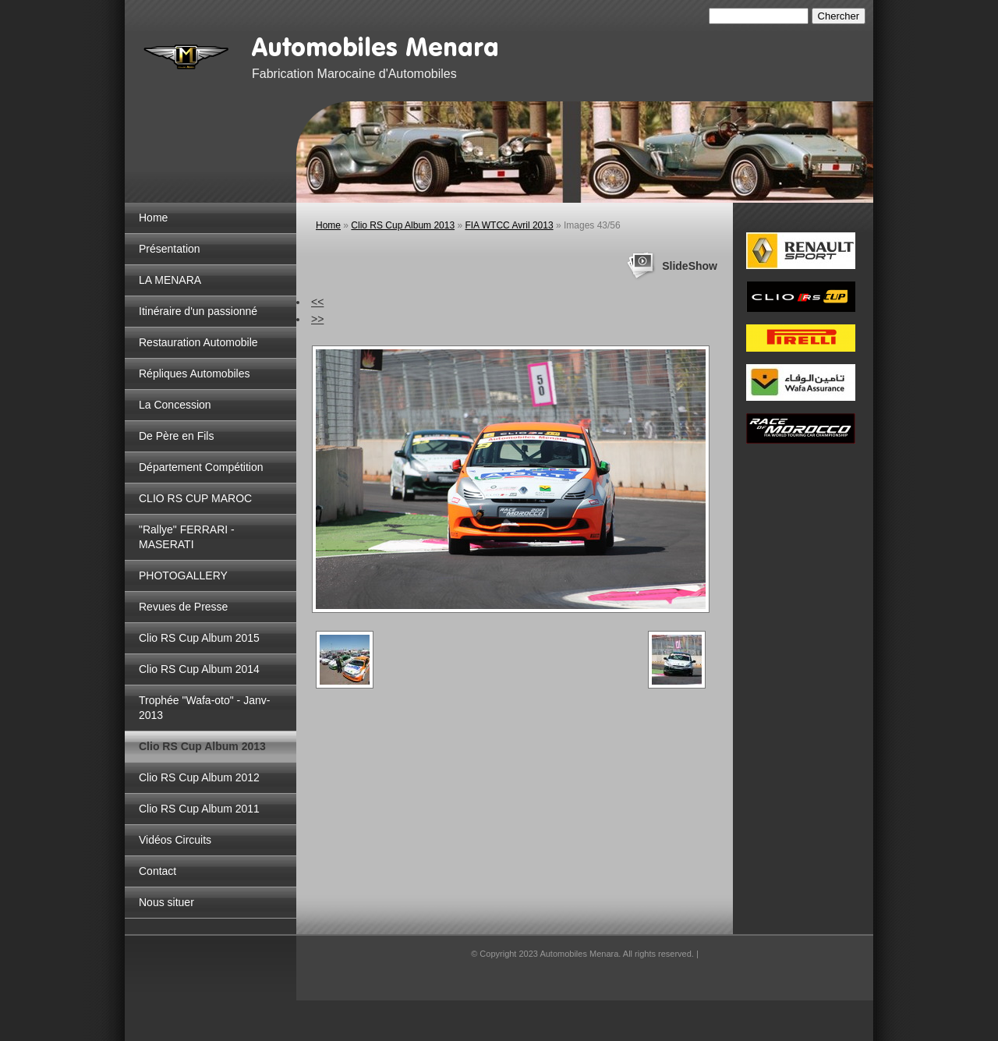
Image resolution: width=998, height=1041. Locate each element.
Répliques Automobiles (194, 373)
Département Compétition (201, 467)
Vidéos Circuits (175, 840)
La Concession (175, 404)
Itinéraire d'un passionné (198, 311)
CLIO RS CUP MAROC (195, 498)
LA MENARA (170, 280)
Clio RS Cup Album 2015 (199, 638)
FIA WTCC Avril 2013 (509, 225)
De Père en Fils (176, 436)
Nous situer (166, 902)
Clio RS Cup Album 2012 (199, 777)
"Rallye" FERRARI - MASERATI (187, 537)
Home (153, 217)
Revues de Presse (183, 606)
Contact (157, 871)
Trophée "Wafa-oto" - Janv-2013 (204, 707)
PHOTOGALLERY (183, 575)
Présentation (169, 249)
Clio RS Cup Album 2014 (199, 669)
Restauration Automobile (198, 342)
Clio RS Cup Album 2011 (199, 808)
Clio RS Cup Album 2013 (202, 746)
